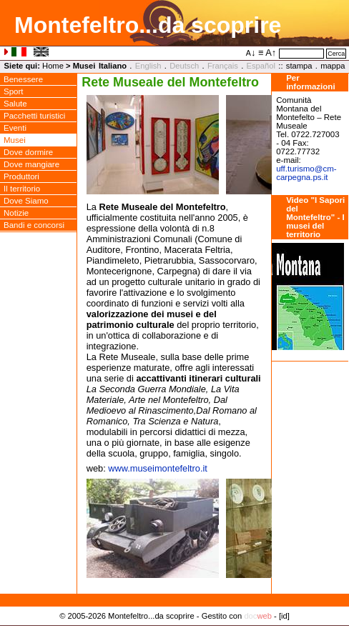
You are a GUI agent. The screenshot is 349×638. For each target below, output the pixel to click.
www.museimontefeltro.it (157, 468)
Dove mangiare (31, 164)
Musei (15, 140)
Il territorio (22, 188)
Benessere (23, 79)
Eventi (15, 128)
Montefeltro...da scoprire (147, 25)
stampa (299, 65)
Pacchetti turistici (34, 115)
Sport (14, 91)
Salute (15, 103)
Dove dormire (28, 152)
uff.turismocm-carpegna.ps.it (306, 172)
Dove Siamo (26, 200)
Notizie (16, 213)
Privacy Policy (175, 631)
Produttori (21, 176)
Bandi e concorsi (34, 225)
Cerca (336, 53)
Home (53, 65)
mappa (332, 65)
